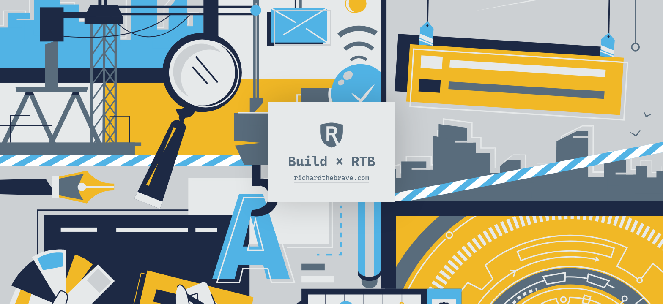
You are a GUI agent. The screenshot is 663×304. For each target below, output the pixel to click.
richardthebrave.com (331, 178)
